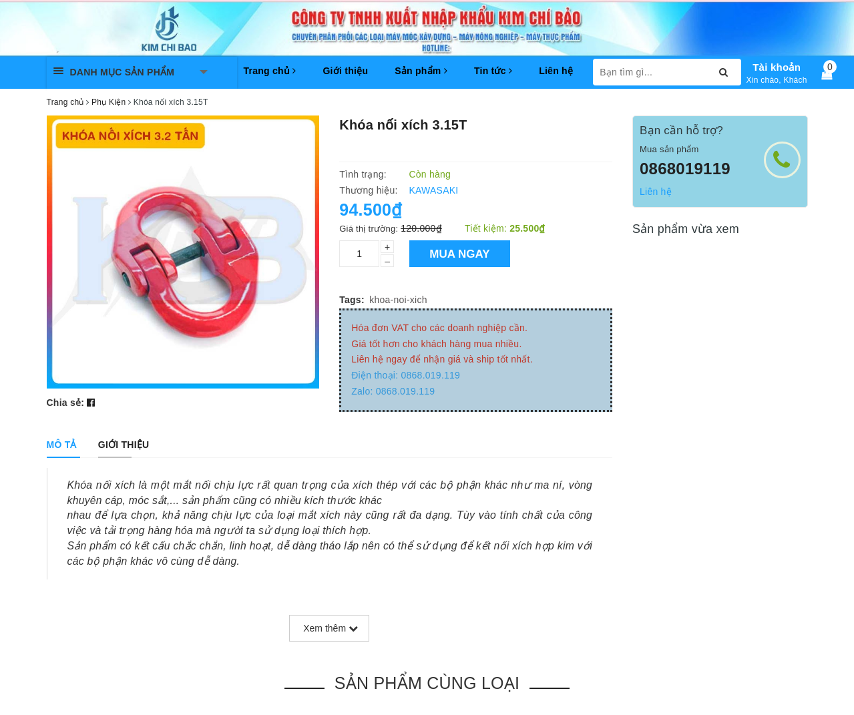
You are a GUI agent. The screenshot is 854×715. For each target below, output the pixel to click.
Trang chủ (270, 70)
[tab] (62, 444)
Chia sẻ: (66, 402)
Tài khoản (777, 67)
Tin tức (493, 70)
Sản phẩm (421, 70)
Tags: (352, 299)
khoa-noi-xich (398, 299)
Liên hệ (556, 70)
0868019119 (685, 169)
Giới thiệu (345, 70)
